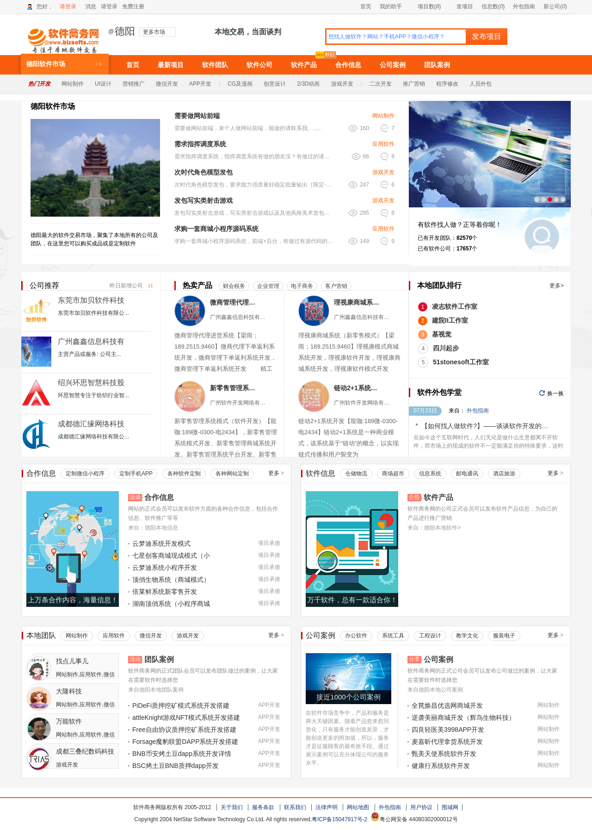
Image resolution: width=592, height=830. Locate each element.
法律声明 (326, 807)
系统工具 (393, 635)
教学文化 (467, 635)
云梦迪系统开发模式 (161, 543)
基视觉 (441, 334)
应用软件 (383, 144)
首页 (365, 6)
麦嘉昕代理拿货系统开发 (447, 741)
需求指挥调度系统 (200, 144)
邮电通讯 (467, 473)
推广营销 (414, 84)
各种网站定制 (232, 473)
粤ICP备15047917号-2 (339, 819)
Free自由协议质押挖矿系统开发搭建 (184, 729)
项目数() (425, 6)
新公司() (555, 6)
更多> (556, 285)
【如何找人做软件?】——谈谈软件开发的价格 (488, 426)
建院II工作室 (450, 320)
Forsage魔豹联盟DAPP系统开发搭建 (185, 741)
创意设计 (275, 84)
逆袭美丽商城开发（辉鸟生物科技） (463, 717)
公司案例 (393, 65)
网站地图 (358, 807)
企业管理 (268, 286)
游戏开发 (342, 84)
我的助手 (391, 6)
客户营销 (336, 286)
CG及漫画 (240, 84)
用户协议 (421, 807)
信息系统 (430, 473)
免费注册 (133, 6)
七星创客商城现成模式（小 (171, 555)
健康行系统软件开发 (441, 765)
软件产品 (304, 65)
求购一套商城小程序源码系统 (216, 228)
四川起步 (446, 348)
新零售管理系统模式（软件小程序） (234, 388)
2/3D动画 (308, 84)
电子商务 (302, 286)
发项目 (461, 6)
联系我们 (295, 807)
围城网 (450, 807)
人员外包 (480, 84)
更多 (276, 473)
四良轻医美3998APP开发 (448, 729)
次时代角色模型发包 (203, 172)
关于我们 (232, 807)
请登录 (68, 6)
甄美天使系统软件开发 (444, 753)
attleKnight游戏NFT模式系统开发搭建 (186, 717)
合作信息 (348, 65)
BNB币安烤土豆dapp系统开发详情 (181, 753)
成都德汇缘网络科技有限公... (93, 436)
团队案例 (437, 65)
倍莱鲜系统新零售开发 (164, 591)
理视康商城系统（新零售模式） (358, 302)
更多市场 (154, 32)
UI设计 (103, 84)
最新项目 (171, 65)
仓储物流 (356, 473)
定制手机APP (136, 473)
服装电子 (504, 635)
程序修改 (447, 84)
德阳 (125, 31)
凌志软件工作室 (454, 306)
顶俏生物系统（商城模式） (171, 579)
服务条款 (263, 807)
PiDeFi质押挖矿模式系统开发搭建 (180, 705)
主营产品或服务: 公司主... (89, 354)
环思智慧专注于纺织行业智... (93, 395)
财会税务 (234, 286)
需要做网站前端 (197, 115)
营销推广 (134, 84)
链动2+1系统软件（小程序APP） (358, 388)
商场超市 (393, 473)
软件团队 (215, 65)
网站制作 (73, 84)
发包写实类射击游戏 (203, 200)
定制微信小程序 (85, 473)
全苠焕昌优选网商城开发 (447, 705)
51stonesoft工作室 (461, 362)
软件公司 (259, 65)
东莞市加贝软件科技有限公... (93, 313)
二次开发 (381, 84)
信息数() (493, 6)
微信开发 (167, 84)
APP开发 (200, 84)
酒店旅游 (504, 473)
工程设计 (430, 635)
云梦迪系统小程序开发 (164, 567)
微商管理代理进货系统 (234, 302)
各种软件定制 (184, 473)
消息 (90, 6)
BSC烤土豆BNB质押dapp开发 (175, 765)
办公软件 (356, 635)
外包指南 (524, 6)
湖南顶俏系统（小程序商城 (171, 603)
